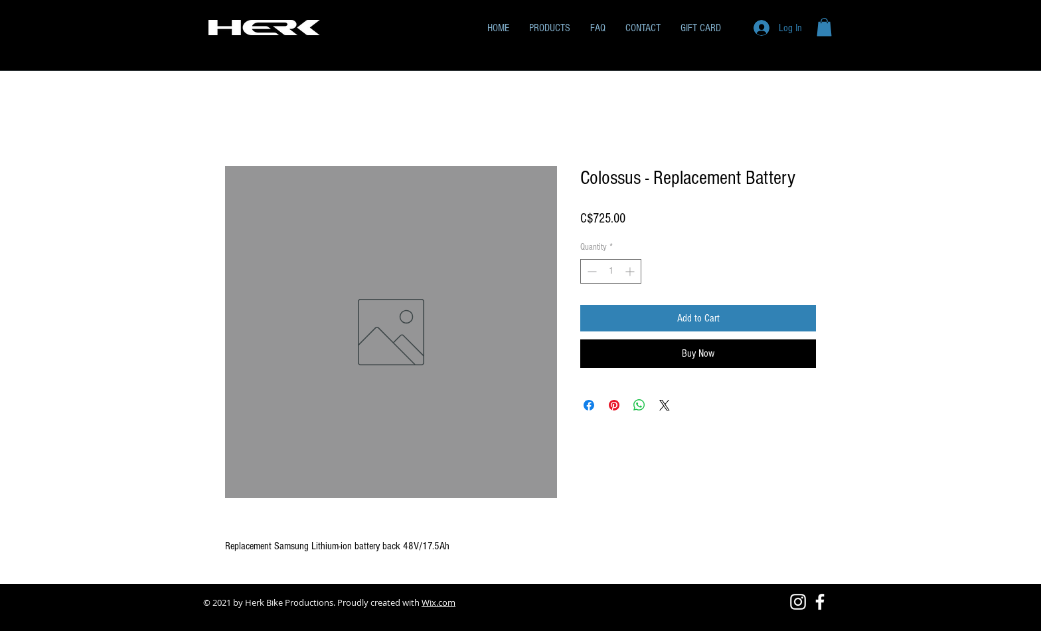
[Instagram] (798, 601)
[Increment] (631, 271)
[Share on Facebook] (589, 405)
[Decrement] (590, 271)
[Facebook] (820, 601)
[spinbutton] (611, 271)
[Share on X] (665, 405)
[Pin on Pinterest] (614, 405)
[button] (824, 27)
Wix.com (438, 602)
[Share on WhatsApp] (639, 405)
